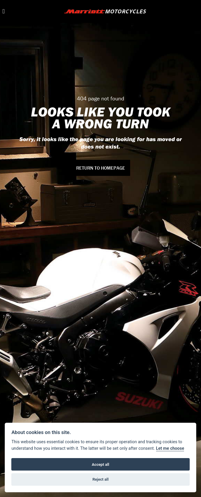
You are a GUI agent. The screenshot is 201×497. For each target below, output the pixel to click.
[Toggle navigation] (3, 11)
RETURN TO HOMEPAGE (100, 168)
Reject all (100, 479)
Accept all (100, 464)
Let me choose (170, 448)
